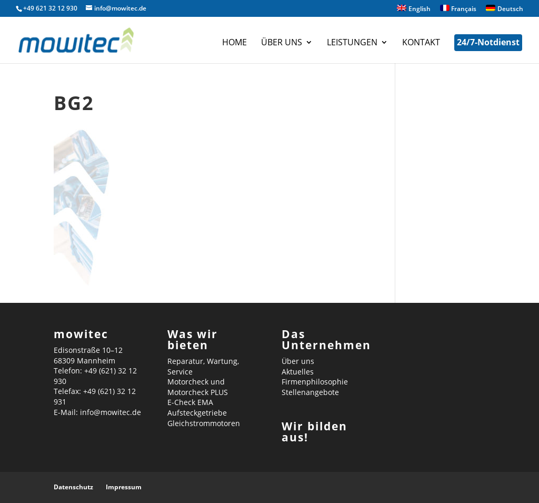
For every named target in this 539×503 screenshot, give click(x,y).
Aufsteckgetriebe (197, 413)
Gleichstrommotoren (203, 423)
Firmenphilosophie (315, 382)
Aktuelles (298, 372)
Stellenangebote (310, 392)
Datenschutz (73, 486)
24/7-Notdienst (488, 42)
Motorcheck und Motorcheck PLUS (197, 387)
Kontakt (421, 43)
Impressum (124, 486)
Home (234, 43)
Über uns (281, 43)
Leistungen (352, 43)
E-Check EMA (190, 402)
